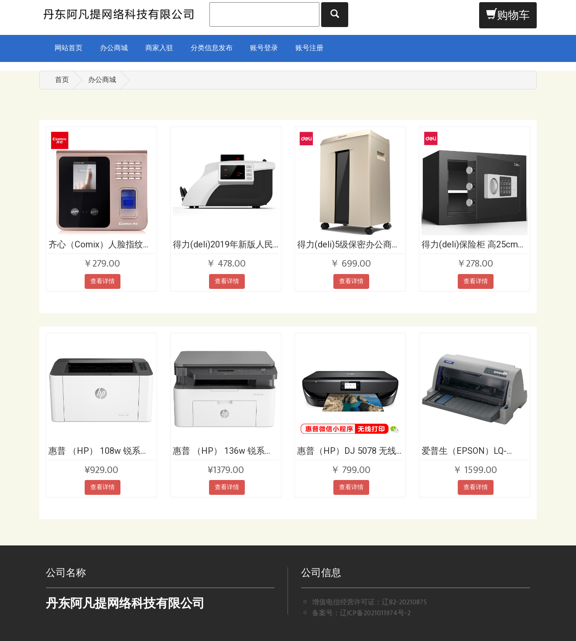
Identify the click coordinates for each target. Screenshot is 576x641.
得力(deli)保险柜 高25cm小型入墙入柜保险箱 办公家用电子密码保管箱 (474, 244)
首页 (62, 80)
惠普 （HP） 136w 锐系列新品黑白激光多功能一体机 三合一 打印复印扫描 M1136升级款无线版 (225, 451)
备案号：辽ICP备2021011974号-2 (361, 613)
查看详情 (102, 281)
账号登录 (264, 48)
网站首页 (68, 48)
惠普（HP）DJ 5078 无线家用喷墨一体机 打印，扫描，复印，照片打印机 (346, 451)
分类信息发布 (212, 48)
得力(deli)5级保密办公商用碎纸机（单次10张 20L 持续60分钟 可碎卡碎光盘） (349, 244)
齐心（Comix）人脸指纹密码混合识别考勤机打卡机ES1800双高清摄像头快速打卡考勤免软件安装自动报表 (100, 244)
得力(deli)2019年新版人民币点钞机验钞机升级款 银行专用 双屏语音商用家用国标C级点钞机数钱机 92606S (223, 244)
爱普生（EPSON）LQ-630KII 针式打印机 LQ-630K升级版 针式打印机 (468, 451)
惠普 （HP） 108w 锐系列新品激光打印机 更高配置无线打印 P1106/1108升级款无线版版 (99, 451)
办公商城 (114, 48)
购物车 (508, 15)
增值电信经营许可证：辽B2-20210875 (369, 602)
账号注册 (309, 48)
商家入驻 (159, 48)
